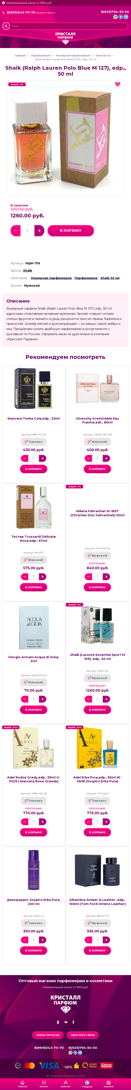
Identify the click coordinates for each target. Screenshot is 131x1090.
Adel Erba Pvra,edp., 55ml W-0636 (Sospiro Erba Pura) (97, 779)
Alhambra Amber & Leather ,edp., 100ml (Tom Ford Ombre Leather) (97, 902)
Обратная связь (83, 1035)
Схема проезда (48, 1035)
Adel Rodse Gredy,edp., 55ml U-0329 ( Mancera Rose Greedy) (33, 779)
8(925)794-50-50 (115, 12)
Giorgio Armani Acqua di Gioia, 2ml (33, 659)
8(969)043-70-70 (21, 12)
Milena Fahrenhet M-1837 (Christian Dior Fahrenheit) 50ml (97, 513)
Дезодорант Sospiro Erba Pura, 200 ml (33, 902)
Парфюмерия (40, 55)
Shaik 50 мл (103, 55)
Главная (20, 55)
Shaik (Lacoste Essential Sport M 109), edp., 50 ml (97, 657)
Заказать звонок (45, 12)
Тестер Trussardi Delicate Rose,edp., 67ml (33, 538)
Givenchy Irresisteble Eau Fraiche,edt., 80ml (97, 420)
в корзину (71, 231)
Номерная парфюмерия (73, 55)
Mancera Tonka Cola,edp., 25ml (34, 418)
